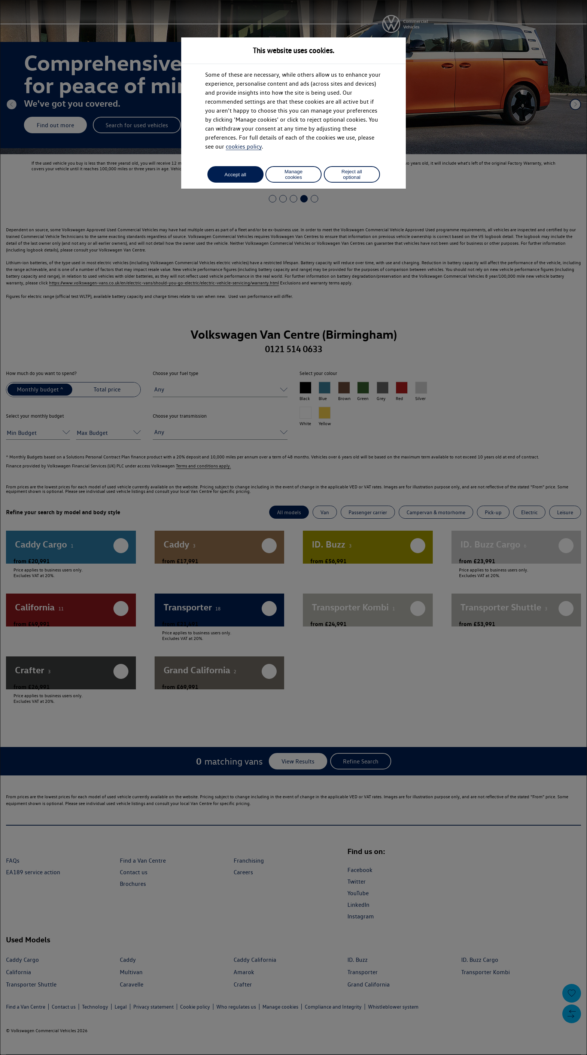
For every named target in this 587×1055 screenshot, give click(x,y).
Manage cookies (293, 174)
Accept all (235, 174)
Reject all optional (351, 174)
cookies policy (244, 146)
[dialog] (293, 527)
